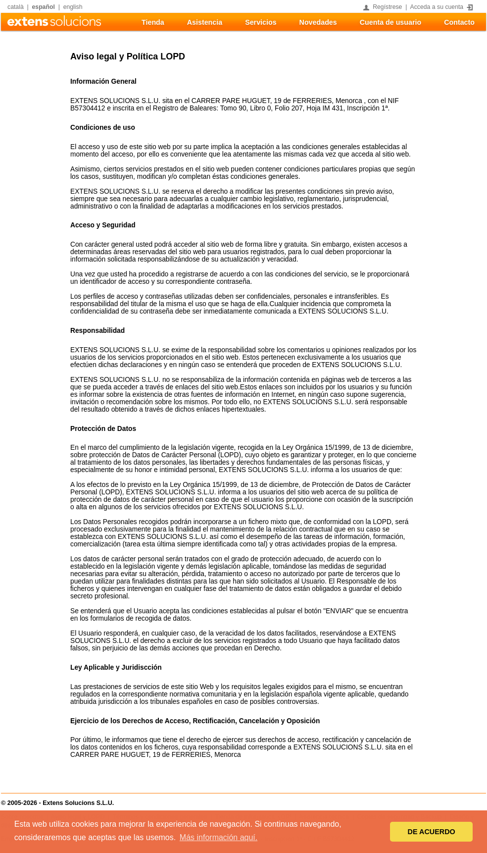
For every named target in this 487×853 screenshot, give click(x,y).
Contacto (459, 22)
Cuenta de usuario (390, 22)
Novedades (318, 22)
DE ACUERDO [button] (431, 832)
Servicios (260, 22)
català (15, 6)
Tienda (153, 22)
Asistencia (204, 22)
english (73, 6)
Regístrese (387, 6)
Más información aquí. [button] (218, 837)
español (43, 6)
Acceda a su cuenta (437, 6)
